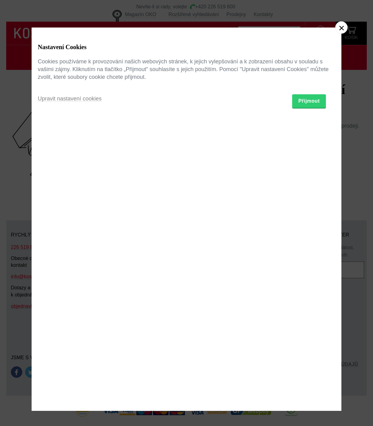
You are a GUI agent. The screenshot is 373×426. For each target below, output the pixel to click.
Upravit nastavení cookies (70, 247)
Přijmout (309, 249)
